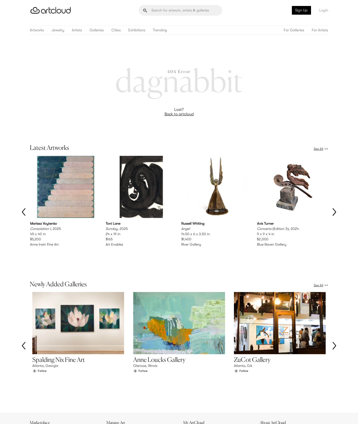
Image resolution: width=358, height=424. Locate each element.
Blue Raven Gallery (271, 245)
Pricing (114, 389)
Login (323, 10)
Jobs (266, 389)
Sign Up (301, 10)
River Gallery (191, 245)
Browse (37, 383)
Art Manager (195, 394)
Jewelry (57, 30)
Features (115, 383)
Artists (77, 30)
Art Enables (114, 245)
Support (115, 394)
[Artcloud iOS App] (306, 414)
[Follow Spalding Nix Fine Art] (39, 350)
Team (266, 383)
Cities (116, 30)
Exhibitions (136, 30)
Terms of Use (55, 417)
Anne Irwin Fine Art (44, 245)
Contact (268, 394)
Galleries (97, 30)
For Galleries (294, 30)
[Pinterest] (273, 414)
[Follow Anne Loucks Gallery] (140, 350)
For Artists (320, 30)
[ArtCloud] (50, 10)
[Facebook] (285, 414)
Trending (160, 30)
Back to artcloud (179, 114)
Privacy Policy (75, 417)
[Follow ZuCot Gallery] (241, 350)
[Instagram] (262, 414)
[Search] (180, 10)
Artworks (37, 30)
